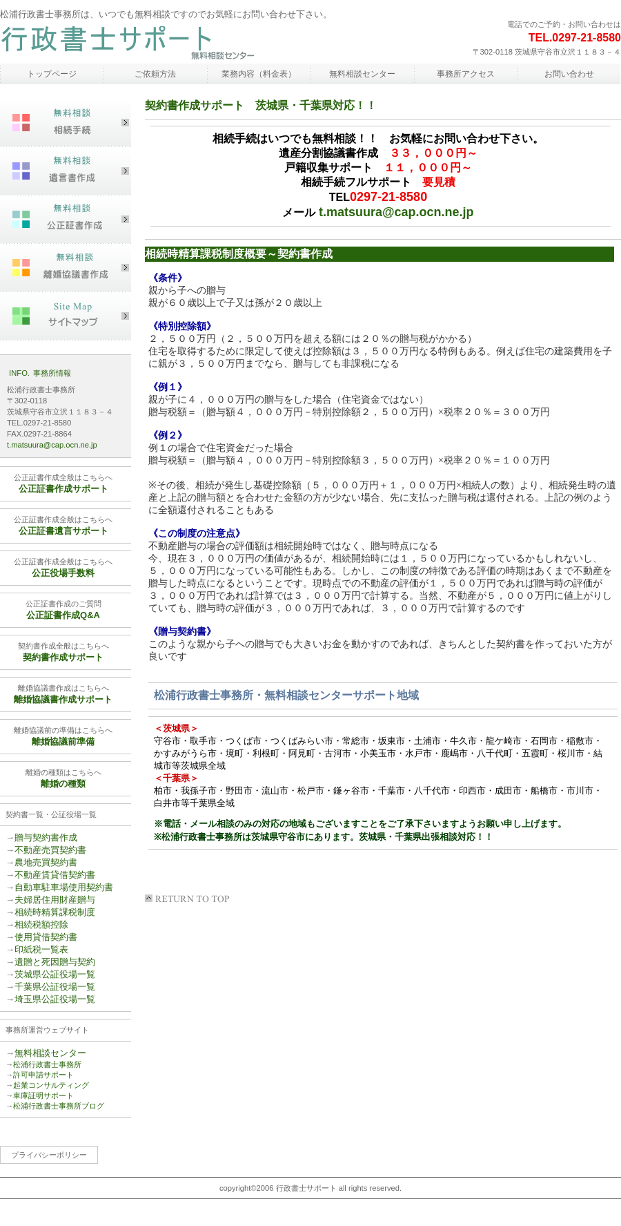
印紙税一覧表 (41, 949)
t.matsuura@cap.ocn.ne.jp (396, 212)
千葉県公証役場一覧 (54, 986)
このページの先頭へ (190, 899)
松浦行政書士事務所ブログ (58, 1106)
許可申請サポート (43, 1075)
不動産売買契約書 (50, 850)
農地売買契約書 (45, 862)
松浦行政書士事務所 (127, 43)
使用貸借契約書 (45, 937)
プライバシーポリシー (49, 1155)
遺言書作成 (65, 171)
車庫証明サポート (43, 1095)
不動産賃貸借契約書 (54, 875)
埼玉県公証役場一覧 (54, 999)
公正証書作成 (65, 219)
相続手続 (65, 123)
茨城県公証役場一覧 (54, 974)
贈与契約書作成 (45, 837)
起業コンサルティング (51, 1085)
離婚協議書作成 (65, 268)
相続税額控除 (41, 924)
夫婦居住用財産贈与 (54, 899)
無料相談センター (50, 1053)
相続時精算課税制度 (54, 912)
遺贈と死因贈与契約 (54, 962)
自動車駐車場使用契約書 (63, 887)
